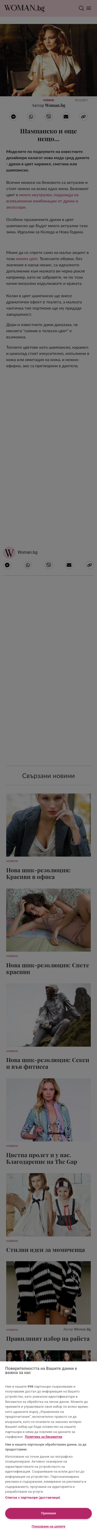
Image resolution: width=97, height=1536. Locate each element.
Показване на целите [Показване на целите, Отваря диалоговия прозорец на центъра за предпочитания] (48, 1526)
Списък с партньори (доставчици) (32, 1497)
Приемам (48, 1513)
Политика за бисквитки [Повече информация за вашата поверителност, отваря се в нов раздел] (43, 1437)
